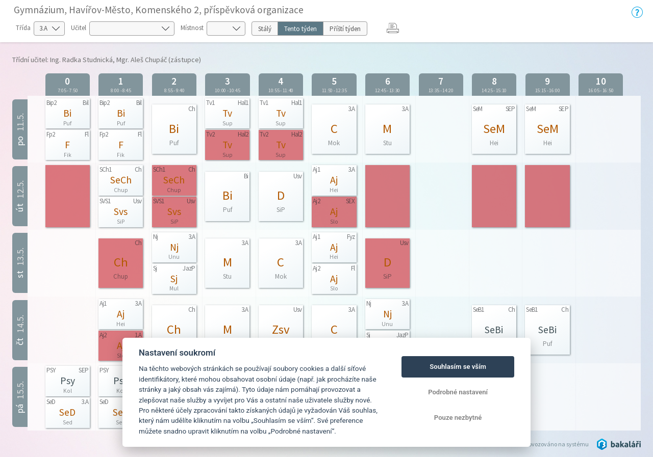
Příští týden (345, 28)
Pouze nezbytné (458, 417)
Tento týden (300, 28)
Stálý (264, 28)
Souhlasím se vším (458, 366)
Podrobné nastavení (458, 392)
